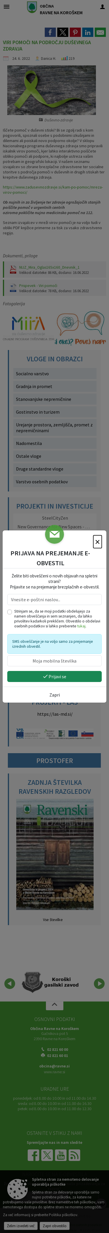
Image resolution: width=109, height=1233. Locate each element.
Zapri (54, 695)
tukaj (81, 626)
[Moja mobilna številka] (54, 660)
